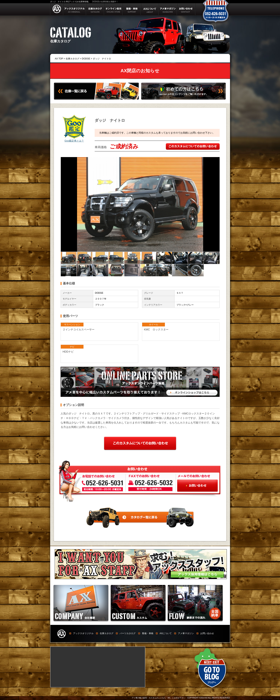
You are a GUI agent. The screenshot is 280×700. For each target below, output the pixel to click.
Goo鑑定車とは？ (74, 140)
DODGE (86, 58)
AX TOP (59, 58)
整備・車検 (147, 633)
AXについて (166, 633)
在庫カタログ (72, 58)
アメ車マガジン (186, 633)
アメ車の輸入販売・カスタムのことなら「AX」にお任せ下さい (158, 698)
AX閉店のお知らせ (140, 70)
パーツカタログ (128, 633)
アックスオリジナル (83, 633)
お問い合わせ (207, 633)
